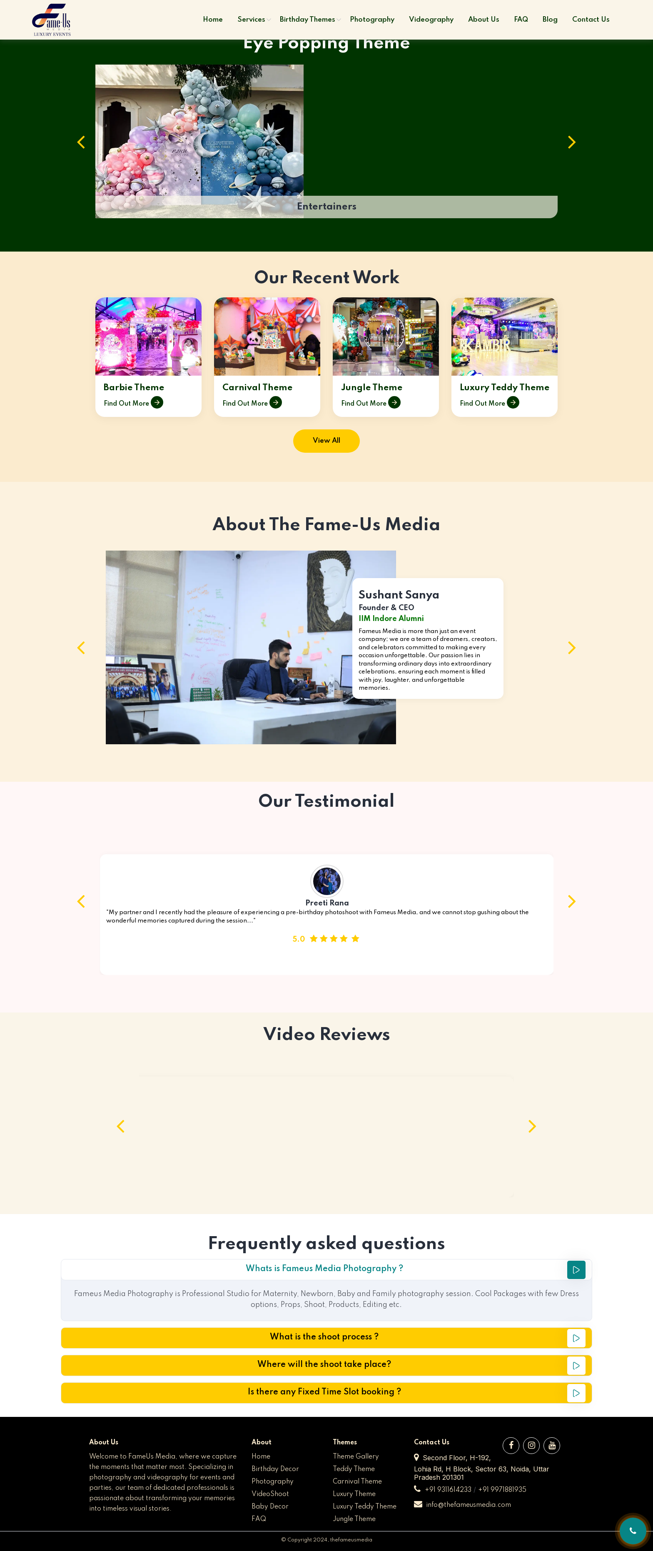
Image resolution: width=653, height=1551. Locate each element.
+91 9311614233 (448, 1490)
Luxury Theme (354, 1494)
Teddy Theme (354, 1469)
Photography (273, 1482)
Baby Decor (270, 1507)
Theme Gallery (356, 1457)
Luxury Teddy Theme (504, 388)
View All (326, 440)
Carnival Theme (257, 388)
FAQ (259, 1519)
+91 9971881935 (502, 1490)
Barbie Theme (134, 388)
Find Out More (133, 404)
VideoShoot (270, 1494)
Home (261, 1457)
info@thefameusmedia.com (462, 1505)
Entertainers (326, 207)
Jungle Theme (371, 388)
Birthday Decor (275, 1469)
